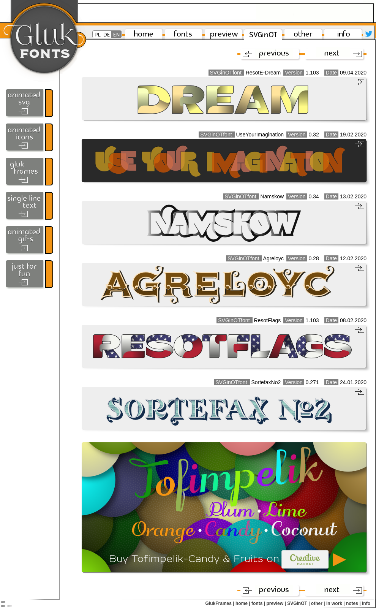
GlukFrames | (219, 603)
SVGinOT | (298, 603)
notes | (353, 603)
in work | (335, 603)
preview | (276, 603)
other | (318, 603)
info (366, 603)
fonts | (258, 603)
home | (242, 603)
